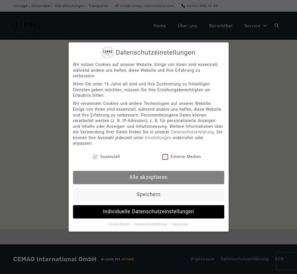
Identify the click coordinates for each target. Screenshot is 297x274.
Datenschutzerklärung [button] (151, 224)
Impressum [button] (180, 224)
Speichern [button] (149, 194)
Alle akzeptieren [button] (148, 177)
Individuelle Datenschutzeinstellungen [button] (148, 211)
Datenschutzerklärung (192, 132)
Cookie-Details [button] (120, 224)
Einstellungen (158, 137)
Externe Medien (181, 157)
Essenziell (106, 157)
